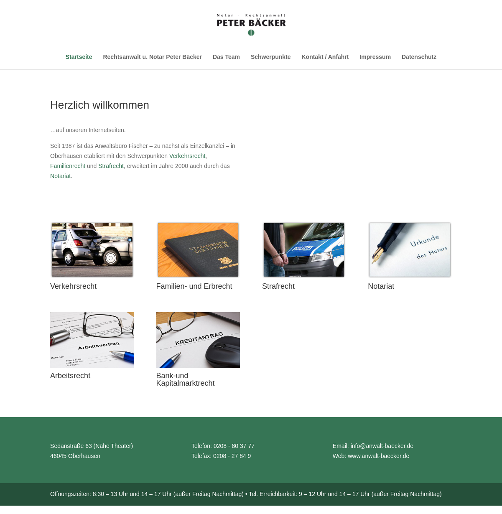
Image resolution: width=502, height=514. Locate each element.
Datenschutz (419, 57)
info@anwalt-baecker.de (382, 448)
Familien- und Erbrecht (194, 289)
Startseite (79, 57)
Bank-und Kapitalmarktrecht (185, 382)
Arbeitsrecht (70, 378)
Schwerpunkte (271, 57)
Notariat (60, 176)
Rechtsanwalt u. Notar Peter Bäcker (152, 57)
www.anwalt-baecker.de (378, 458)
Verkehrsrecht (187, 156)
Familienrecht (67, 166)
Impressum (375, 57)
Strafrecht (111, 166)
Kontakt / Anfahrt (325, 57)
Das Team (226, 57)
